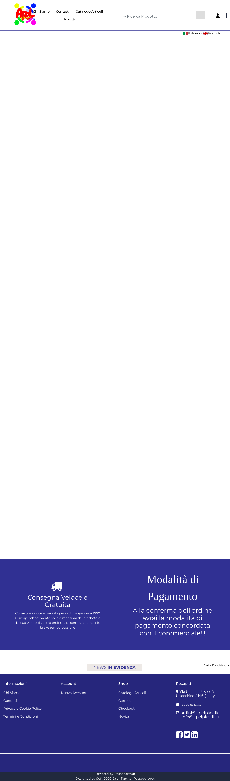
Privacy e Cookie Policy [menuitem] (22, 708)
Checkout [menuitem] (126, 708)
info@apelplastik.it (200, 716)
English (211, 33)
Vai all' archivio (217, 665)
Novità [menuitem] (69, 19)
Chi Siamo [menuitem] (41, 11)
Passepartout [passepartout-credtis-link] (124, 774)
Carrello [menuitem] (124, 700)
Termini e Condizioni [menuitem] (20, 716)
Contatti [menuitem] (62, 11)
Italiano (191, 33)
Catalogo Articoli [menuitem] (89, 11)
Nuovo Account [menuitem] (73, 693)
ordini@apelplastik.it (201, 712)
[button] (200, 15)
